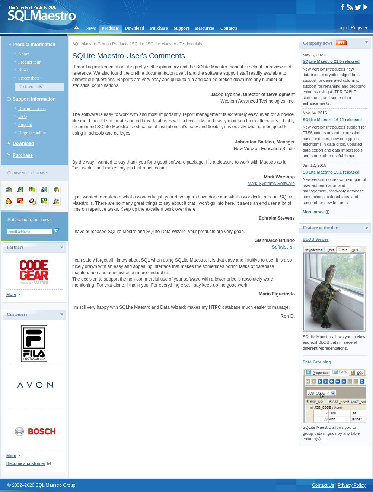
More (11, 294)
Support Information (34, 99)
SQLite (138, 44)
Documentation (32, 108)
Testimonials (30, 86)
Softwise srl (283, 247)
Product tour (29, 62)
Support (181, 28)
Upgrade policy (32, 132)
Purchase (159, 28)
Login (341, 27)
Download (134, 28)
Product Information (34, 44)
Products (110, 28)
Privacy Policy (352, 485)
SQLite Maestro (162, 44)
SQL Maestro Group (90, 44)
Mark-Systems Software (271, 183)
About (23, 53)
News (91, 28)
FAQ (22, 116)
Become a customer (25, 463)
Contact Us (323, 485)
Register (359, 27)
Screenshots (28, 78)
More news (313, 212)
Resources (204, 28)
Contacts (228, 28)
